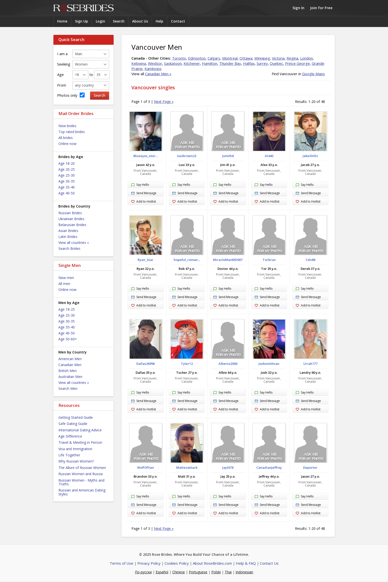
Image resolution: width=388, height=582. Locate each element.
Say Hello (140, 185)
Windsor (155, 63)
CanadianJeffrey (269, 467)
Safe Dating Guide (72, 423)
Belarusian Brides (72, 224)
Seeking (63, 64)
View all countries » (73, 242)
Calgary (214, 58)
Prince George (297, 63)
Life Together (69, 455)
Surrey (262, 63)
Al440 (269, 156)
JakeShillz (310, 156)
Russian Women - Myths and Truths (81, 482)
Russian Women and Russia (80, 473)
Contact (178, 21)
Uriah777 (310, 363)
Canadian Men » (158, 73)
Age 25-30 (66, 175)
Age (60, 74)
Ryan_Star (145, 259)
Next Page (163, 101)
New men (66, 277)
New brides (67, 125)
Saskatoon (173, 63)
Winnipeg (262, 58)
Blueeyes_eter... (145, 156)
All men (64, 283)
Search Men (67, 388)
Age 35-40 (66, 187)
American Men (70, 358)
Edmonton (197, 58)
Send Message (143, 193)
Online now (67, 143)
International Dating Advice (80, 430)
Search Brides (69, 248)
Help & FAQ (246, 563)
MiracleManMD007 (227, 259)
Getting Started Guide (75, 417)
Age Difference (70, 436)
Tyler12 (187, 363)
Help (159, 21)
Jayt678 (227, 467)
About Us (140, 21)
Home (62, 21)
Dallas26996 (145, 363)
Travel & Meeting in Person (80, 442)
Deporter (310, 467)
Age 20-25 (66, 169)
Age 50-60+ (67, 339)
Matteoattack (186, 467)
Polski (216, 572)
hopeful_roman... (187, 259)
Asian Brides (68, 230)
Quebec (276, 63)
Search (118, 21)
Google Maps (313, 73)
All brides (65, 137)
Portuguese (198, 572)
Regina (292, 58)
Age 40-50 (66, 193)
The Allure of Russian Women (82, 467)
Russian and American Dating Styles (81, 492)
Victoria (278, 58)
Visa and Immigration (75, 448)
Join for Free (321, 7)
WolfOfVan (145, 467)
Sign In (298, 7)
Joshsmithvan (269, 363)
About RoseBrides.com (212, 563)
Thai (228, 572)
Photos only (71, 95)
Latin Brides (67, 236)
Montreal (230, 58)
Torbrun (269, 259)
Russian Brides (70, 212)
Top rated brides (71, 131)
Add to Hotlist (143, 201)
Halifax (249, 63)
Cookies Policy (177, 563)
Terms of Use (121, 563)
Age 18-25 (66, 309)
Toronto (179, 58)
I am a (62, 53)
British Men (67, 370)
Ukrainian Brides (71, 218)
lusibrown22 (186, 156)
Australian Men (70, 376)
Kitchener (192, 63)
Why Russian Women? (76, 461)
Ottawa (246, 58)
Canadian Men (69, 364)
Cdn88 (310, 259)
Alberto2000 (227, 363)
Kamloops (153, 68)
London (306, 58)
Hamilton (209, 63)
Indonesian (244, 572)
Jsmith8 (228, 156)
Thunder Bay (230, 63)
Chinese (178, 572)
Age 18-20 (66, 163)
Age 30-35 (66, 181)
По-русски (143, 572)
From (61, 85)
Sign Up (81, 21)
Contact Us (269, 563)
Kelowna (138, 63)
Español (162, 572)
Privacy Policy (149, 563)
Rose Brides (83, 8)
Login (100, 21)
